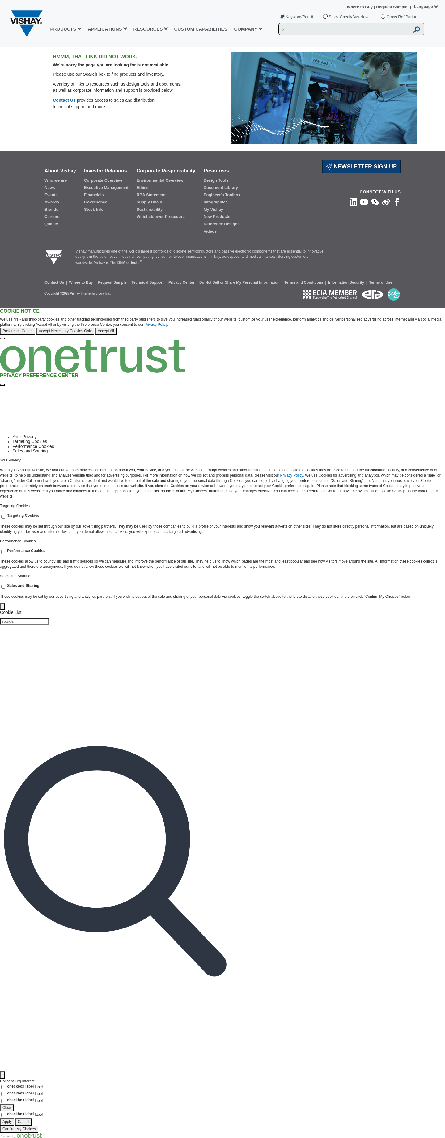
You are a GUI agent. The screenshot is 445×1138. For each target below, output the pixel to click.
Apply (7, 1121)
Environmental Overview (160, 180)
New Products (217, 216)
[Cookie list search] (24, 621)
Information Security (346, 282)
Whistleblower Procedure (161, 216)
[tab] (228, 437)
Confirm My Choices (19, 1129)
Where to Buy (360, 7)
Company (246, 29)
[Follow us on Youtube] (364, 201)
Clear (6, 1108)
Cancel (23, 1121)
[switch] (3, 517)
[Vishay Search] (344, 29)
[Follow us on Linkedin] (353, 201)
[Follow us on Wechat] (375, 201)
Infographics (216, 202)
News (49, 187)
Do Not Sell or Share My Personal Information (240, 282)
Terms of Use (380, 282)
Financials (94, 195)
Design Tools (216, 180)
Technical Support (147, 282)
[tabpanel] (222, 478)
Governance (95, 202)
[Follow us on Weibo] (386, 201)
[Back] (2, 606)
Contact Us (64, 100)
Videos (210, 231)
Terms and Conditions (304, 282)
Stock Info (94, 209)
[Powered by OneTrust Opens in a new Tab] (21, 1135)
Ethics (143, 187)
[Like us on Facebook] (396, 201)
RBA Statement (151, 195)
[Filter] (2, 1074)
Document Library (221, 187)
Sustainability (150, 209)
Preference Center (17, 331)
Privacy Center (181, 282)
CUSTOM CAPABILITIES (200, 29)
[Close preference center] (2, 385)
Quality (51, 224)
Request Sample (113, 282)
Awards (51, 202)
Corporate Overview (103, 180)
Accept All (106, 331)
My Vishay (213, 209)
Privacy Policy (156, 324)
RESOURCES (148, 29)
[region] (222, 324)
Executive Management (106, 187)
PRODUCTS (63, 29)
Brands (51, 209)
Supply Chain (149, 202)
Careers (51, 216)
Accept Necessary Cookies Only (65, 331)
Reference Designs (222, 224)
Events (51, 195)
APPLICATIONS (105, 29)
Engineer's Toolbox (222, 195)
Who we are (55, 180)
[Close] (2, 338)
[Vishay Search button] (416, 29)
